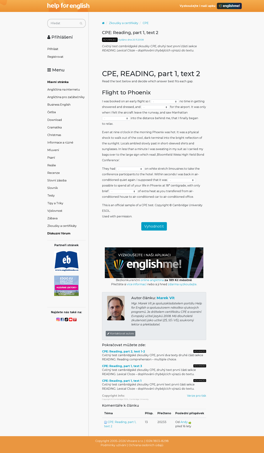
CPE (146, 23)
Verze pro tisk (196, 395)
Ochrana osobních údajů (146, 445)
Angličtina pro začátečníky (66, 97)
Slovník (52, 188)
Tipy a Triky (55, 203)
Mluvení (53, 150)
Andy (184, 422)
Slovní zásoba (56, 180)
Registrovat (55, 56)
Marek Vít (166, 298)
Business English (58, 104)
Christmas (54, 135)
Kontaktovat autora (120, 333)
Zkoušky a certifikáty (62, 226)
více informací (137, 284)
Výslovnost (54, 210)
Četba (51, 112)
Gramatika (54, 127)
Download (54, 120)
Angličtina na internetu (63, 89)
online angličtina (152, 280)
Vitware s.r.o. (135, 441)
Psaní (51, 157)
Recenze (53, 173)
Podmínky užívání (113, 445)
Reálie (51, 165)
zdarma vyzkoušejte (182, 284)
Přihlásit (52, 49)
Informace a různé (60, 142)
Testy (51, 195)
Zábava (52, 218)
